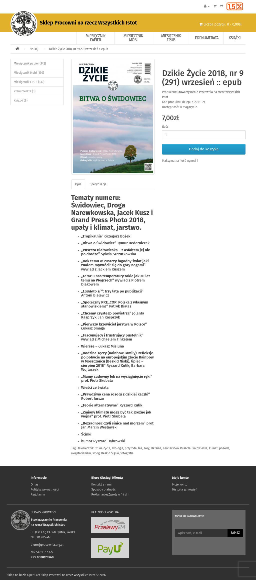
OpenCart (33, 575)
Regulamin (38, 494)
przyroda (131, 448)
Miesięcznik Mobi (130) (29, 72)
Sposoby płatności (103, 489)
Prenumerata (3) (25, 91)
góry (146, 448)
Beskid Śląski (110, 453)
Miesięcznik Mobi (133, 38)
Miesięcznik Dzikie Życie (94, 448)
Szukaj (34, 49)
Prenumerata (206, 38)
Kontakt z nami (101, 484)
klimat (213, 448)
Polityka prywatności (45, 489)
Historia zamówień (184, 489)
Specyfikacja (98, 184)
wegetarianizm (81, 453)
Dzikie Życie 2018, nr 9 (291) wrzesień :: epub (78, 49)
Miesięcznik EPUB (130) (29, 82)
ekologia (117, 448)
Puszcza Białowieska (194, 448)
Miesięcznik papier (96, 38)
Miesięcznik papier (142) (30, 63)
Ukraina (156, 448)
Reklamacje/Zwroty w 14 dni (110, 494)
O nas (34, 484)
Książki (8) (21, 100)
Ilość (165, 126)
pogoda (224, 448)
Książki (234, 38)
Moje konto (180, 484)
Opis (78, 184)
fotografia (127, 453)
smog (96, 453)
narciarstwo (170, 448)
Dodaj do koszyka (203, 149)
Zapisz (235, 532)
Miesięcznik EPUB (171, 38)
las (140, 448)
